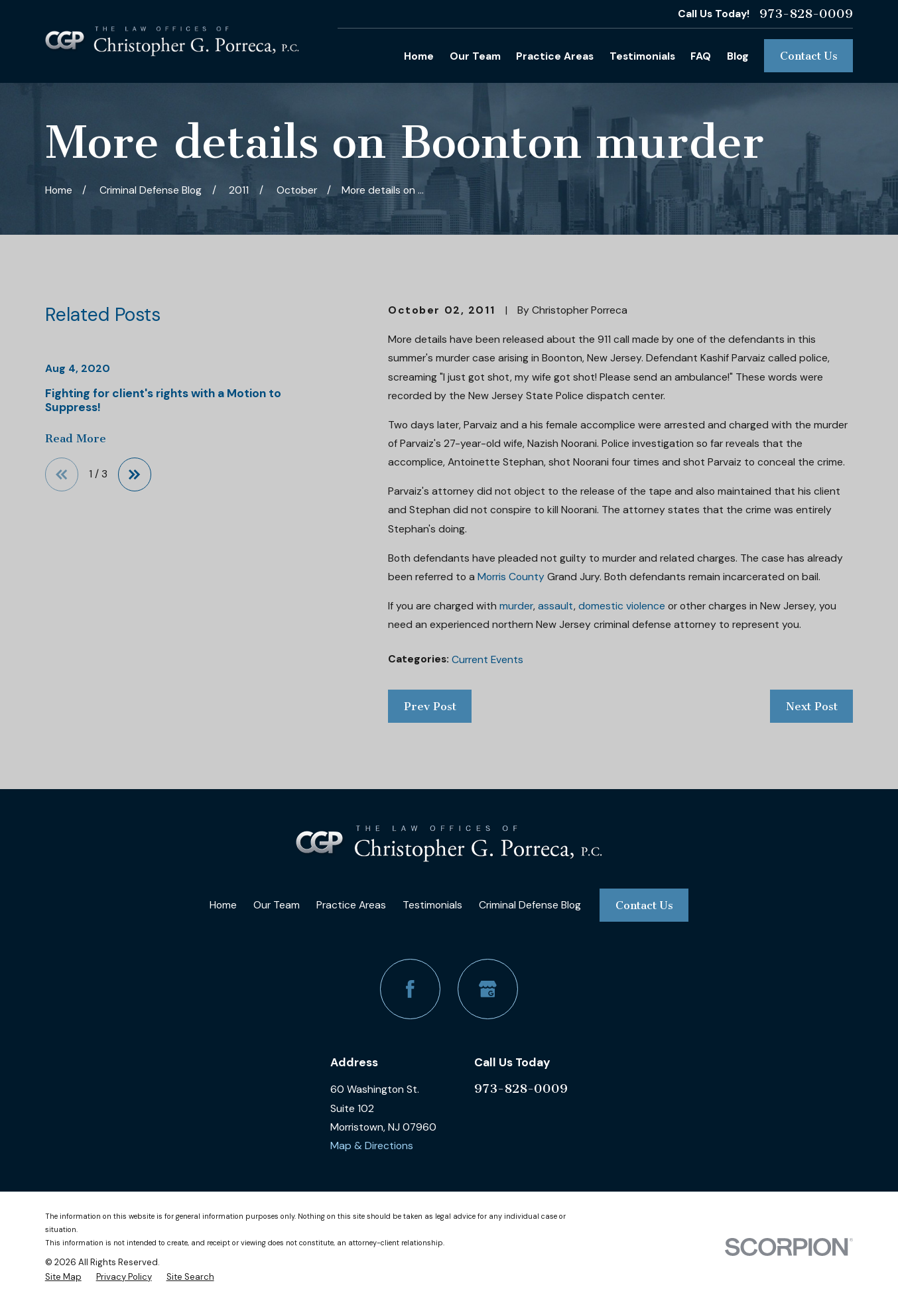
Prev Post (430, 706)
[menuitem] (63, 1277)
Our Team (276, 905)
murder (516, 606)
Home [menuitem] (419, 56)
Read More (75, 438)
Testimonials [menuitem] (642, 56)
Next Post (812, 706)
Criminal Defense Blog (530, 905)
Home (223, 905)
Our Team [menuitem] (475, 56)
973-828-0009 (806, 14)
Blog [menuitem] (738, 56)
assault (556, 606)
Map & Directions (371, 1145)
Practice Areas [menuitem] (555, 56)
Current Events (487, 659)
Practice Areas (351, 905)
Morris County (511, 577)
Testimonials (432, 905)
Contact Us (809, 55)
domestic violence (621, 606)
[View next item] (135, 474)
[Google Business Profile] (488, 989)
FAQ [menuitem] (700, 56)
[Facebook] (410, 989)
